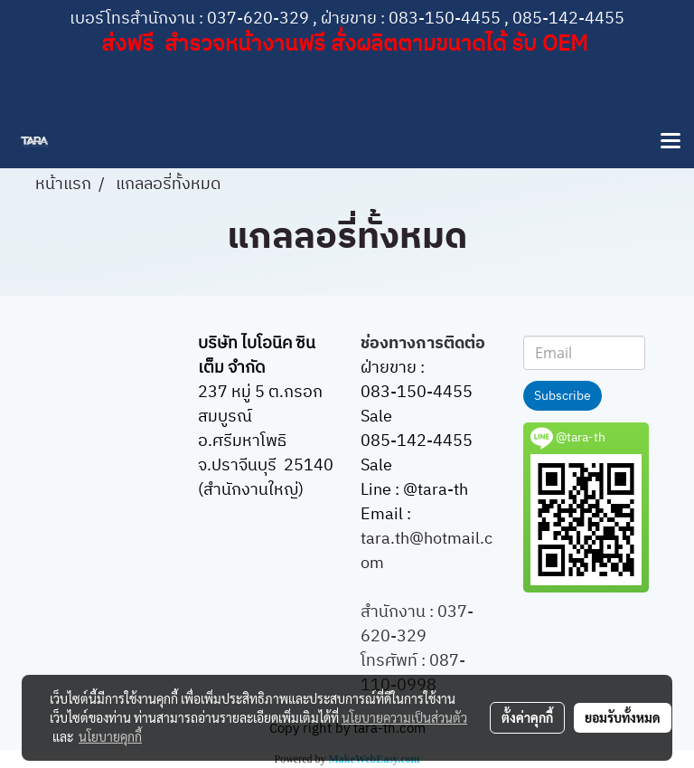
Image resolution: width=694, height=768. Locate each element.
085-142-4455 (568, 19)
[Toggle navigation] (670, 142)
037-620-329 (258, 19)
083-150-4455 (445, 19)
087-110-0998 (413, 673)
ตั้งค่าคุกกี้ (527, 717)
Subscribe (562, 395)
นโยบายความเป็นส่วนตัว (404, 717)
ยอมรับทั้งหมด (623, 717)
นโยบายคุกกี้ (110, 736)
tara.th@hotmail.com (426, 551)
